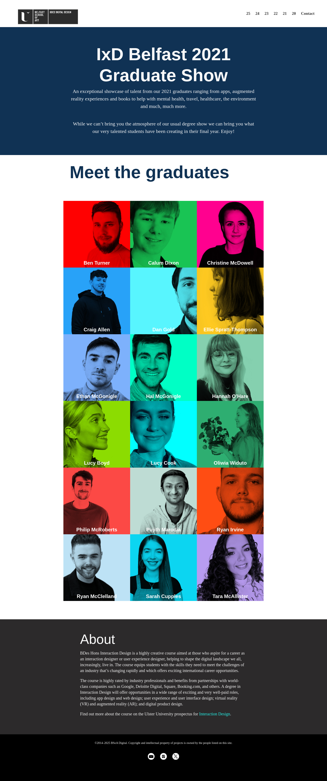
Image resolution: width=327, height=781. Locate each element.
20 (294, 13)
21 (285, 13)
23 (267, 13)
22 (276, 13)
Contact (307, 13)
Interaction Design (214, 714)
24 (257, 13)
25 (248, 13)
